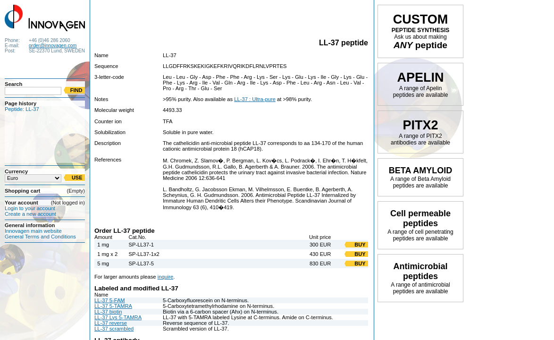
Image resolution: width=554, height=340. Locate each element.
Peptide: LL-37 (22, 109)
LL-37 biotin (108, 311)
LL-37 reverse (110, 323)
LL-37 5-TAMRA (113, 306)
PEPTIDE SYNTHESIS (421, 31)
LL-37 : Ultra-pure (255, 99)
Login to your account (30, 208)
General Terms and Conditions (40, 236)
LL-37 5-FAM (109, 300)
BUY (359, 244)
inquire (166, 277)
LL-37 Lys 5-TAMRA (118, 317)
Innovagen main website (33, 231)
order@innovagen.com (52, 45)
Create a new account (30, 214)
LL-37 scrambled (114, 329)
